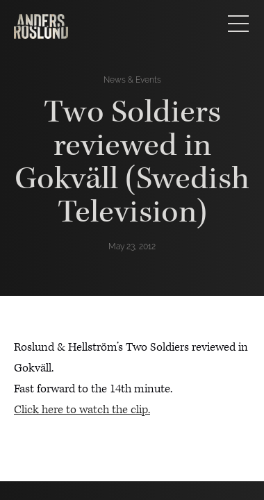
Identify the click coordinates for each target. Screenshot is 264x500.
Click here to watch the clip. (82, 409)
